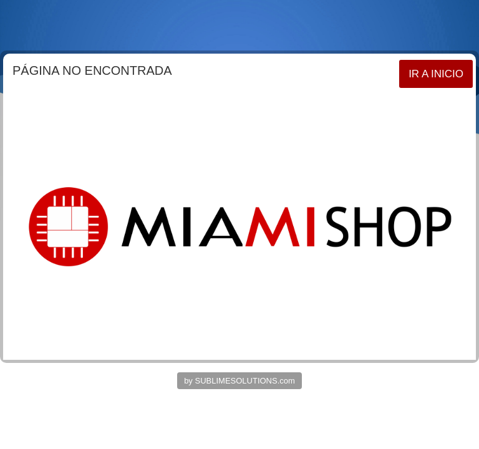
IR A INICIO (436, 74)
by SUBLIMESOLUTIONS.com (239, 380)
